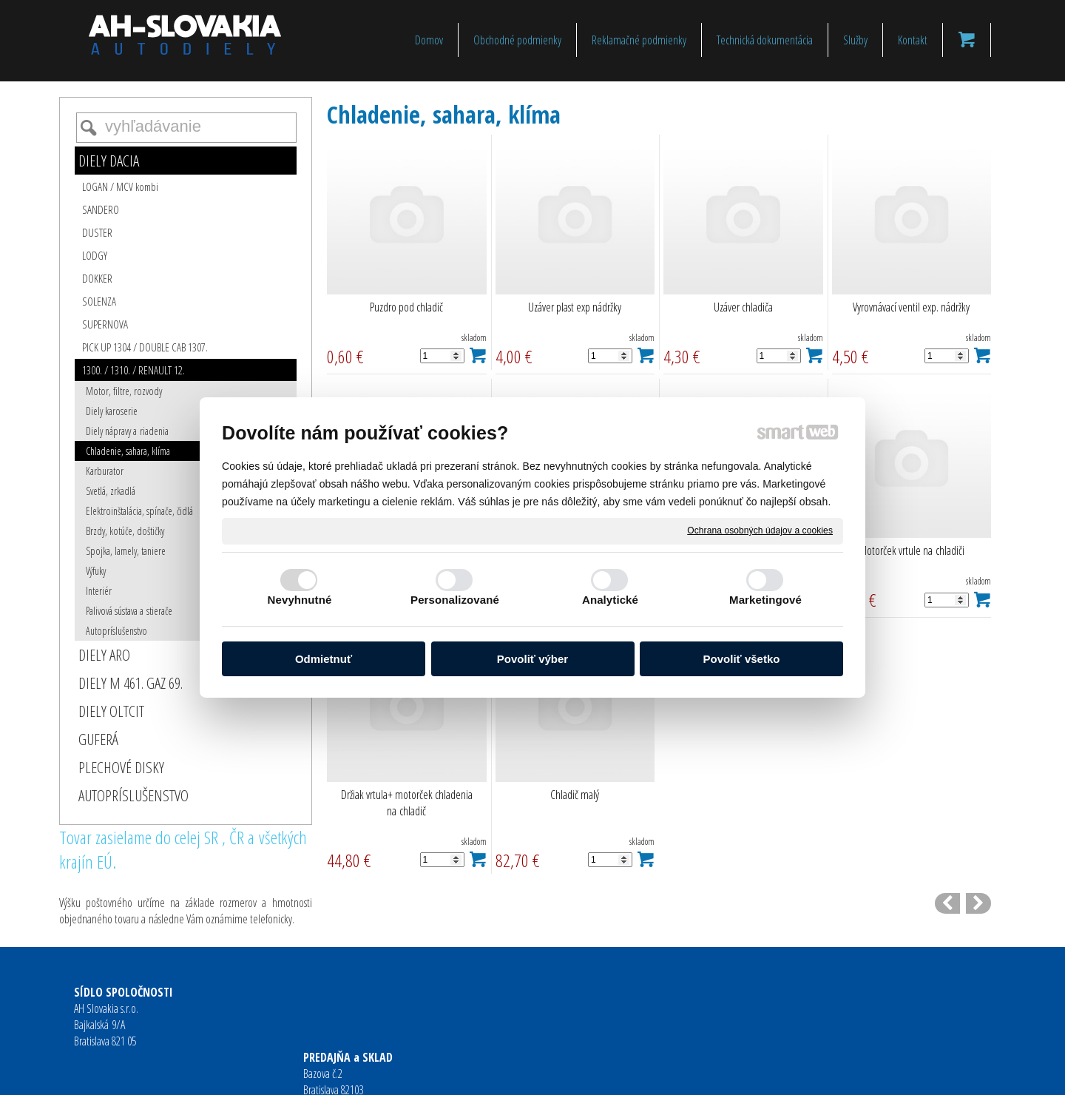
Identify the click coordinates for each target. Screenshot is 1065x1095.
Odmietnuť (323, 659)
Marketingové (765, 599)
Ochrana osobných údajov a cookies (760, 530)
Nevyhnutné (300, 599)
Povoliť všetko (741, 659)
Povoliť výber (532, 659)
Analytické (610, 599)
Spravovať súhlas (761, 1073)
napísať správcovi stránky (508, 1073)
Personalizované (454, 599)
